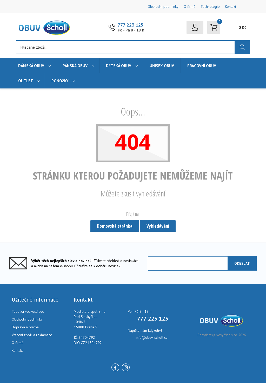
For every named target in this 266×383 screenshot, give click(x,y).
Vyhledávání (158, 226)
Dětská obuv (118, 65)
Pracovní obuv (201, 65)
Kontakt (230, 6)
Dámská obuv (31, 65)
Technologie (210, 6)
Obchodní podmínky (163, 6)
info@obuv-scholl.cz (152, 337)
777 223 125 (130, 25)
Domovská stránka (114, 226)
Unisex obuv (162, 65)
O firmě (189, 6)
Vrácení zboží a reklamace (32, 335)
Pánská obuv (75, 65)
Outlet (25, 80)
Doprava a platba (25, 327)
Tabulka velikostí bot (28, 311)
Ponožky (59, 80)
